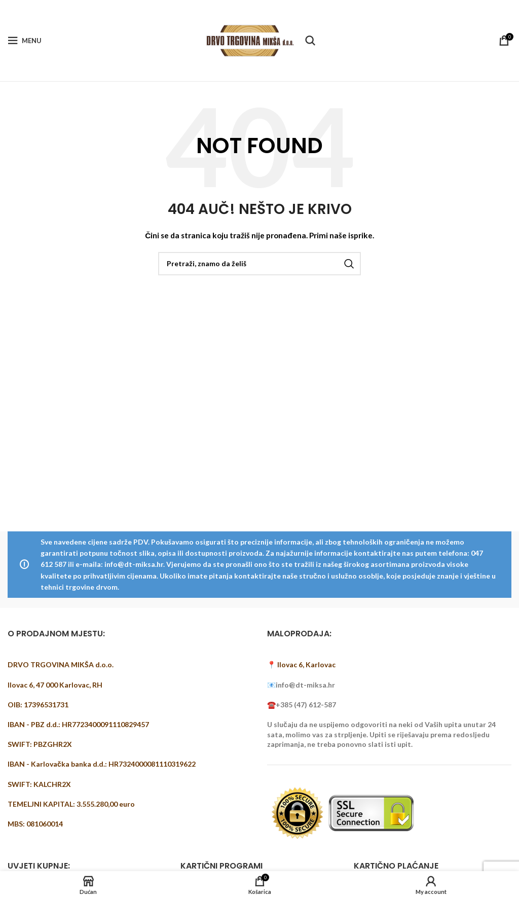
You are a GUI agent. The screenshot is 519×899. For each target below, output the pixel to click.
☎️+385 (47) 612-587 (301, 704)
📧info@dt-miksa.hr (301, 684)
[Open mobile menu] (25, 40)
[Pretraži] (310, 40)
